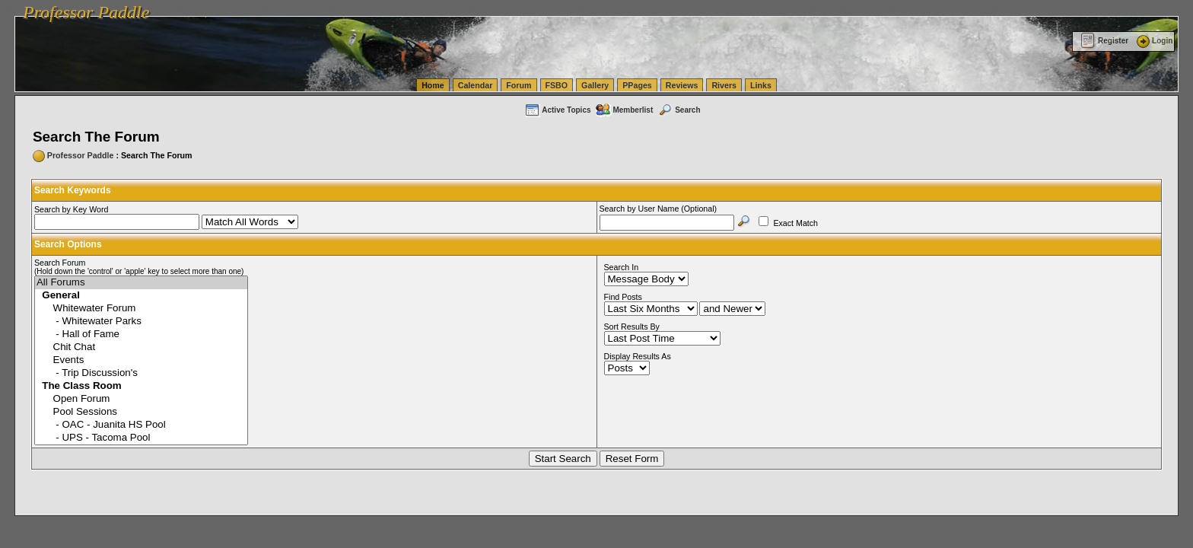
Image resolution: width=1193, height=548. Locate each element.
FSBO (557, 85)
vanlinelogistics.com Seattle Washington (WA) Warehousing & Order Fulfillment (430, 7)
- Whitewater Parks (141, 321)
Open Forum (141, 399)
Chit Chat (141, 347)
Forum (518, 85)
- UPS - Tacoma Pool (141, 438)
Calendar (475, 85)
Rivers (723, 85)
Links (760, 85)
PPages (637, 85)
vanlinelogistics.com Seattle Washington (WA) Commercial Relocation (700, 7)
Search (678, 110)
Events (141, 360)
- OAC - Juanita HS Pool (141, 425)
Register (1104, 41)
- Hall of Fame (141, 334)
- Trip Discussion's (141, 373)
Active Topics (557, 110)
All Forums (141, 282)
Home (433, 85)
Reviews (682, 85)
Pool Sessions (141, 412)
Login (1153, 41)
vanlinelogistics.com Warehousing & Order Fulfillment (924, 7)
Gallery (595, 85)
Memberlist (624, 110)
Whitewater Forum (141, 308)
